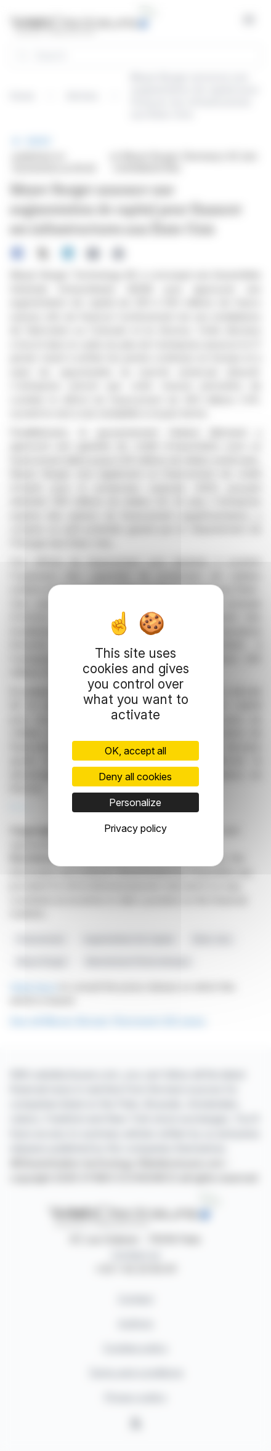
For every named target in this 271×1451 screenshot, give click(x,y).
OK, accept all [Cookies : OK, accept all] (135, 751)
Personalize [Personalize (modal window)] (135, 802)
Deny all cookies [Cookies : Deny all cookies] (135, 776)
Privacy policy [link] (135, 828)
